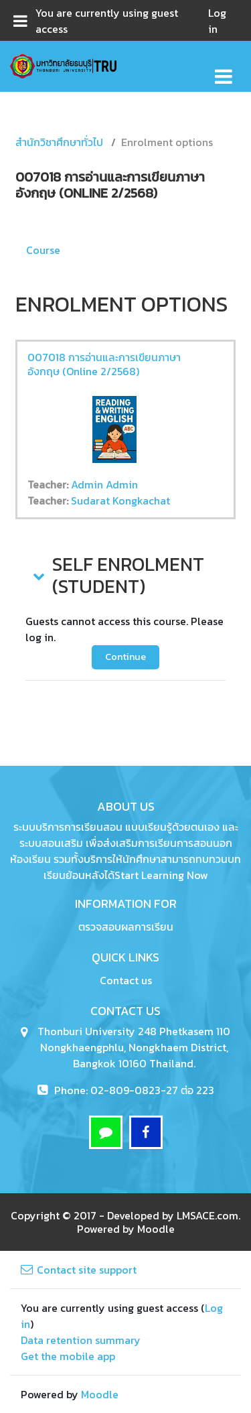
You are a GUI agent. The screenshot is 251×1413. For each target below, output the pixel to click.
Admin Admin (104, 484)
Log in (217, 21)
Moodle (156, 1229)
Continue (125, 656)
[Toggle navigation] (223, 69)
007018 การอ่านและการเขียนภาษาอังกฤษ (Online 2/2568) (104, 364)
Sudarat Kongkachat (120, 500)
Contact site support (79, 1270)
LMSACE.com (207, 1215)
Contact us (126, 980)
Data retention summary (81, 1340)
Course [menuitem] (43, 250)
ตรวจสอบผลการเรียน (125, 927)
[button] (37, 575)
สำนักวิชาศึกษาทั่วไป (59, 142)
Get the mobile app (68, 1356)
